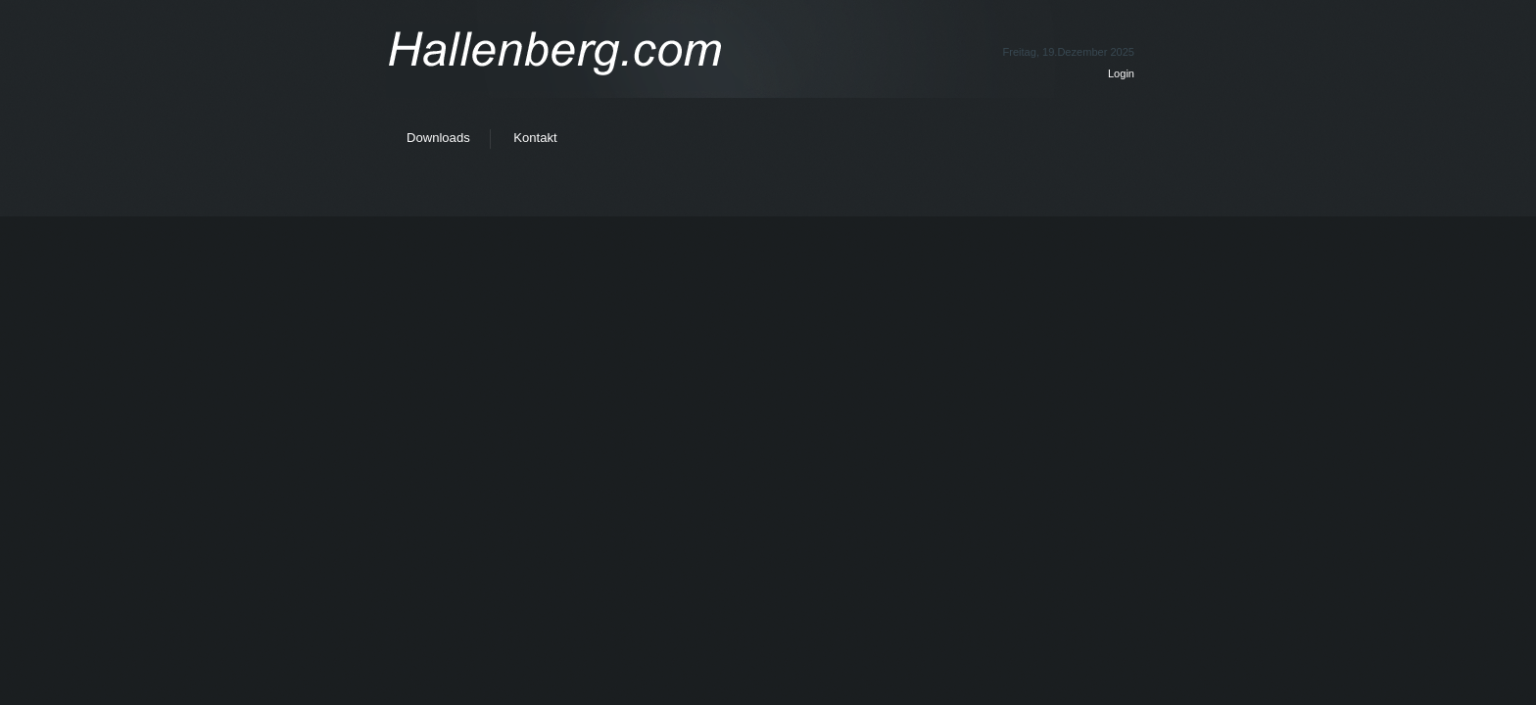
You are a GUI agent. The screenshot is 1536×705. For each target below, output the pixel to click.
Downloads (438, 137)
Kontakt (534, 137)
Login (1121, 73)
